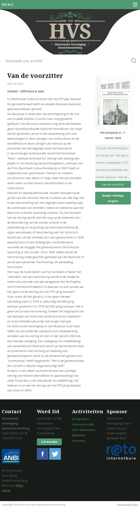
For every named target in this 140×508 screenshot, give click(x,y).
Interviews (78, 440)
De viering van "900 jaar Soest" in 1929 (113, 155)
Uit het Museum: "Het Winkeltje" (113, 177)
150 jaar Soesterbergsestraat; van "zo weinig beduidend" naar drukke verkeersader (113, 148)
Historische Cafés (83, 424)
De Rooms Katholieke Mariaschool (113, 170)
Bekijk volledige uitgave (113, 198)
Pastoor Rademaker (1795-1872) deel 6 (113, 162)
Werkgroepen (80, 419)
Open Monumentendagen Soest (92, 430)
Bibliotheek (79, 435)
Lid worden (49, 442)
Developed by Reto (127, 504)
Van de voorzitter (113, 184)
